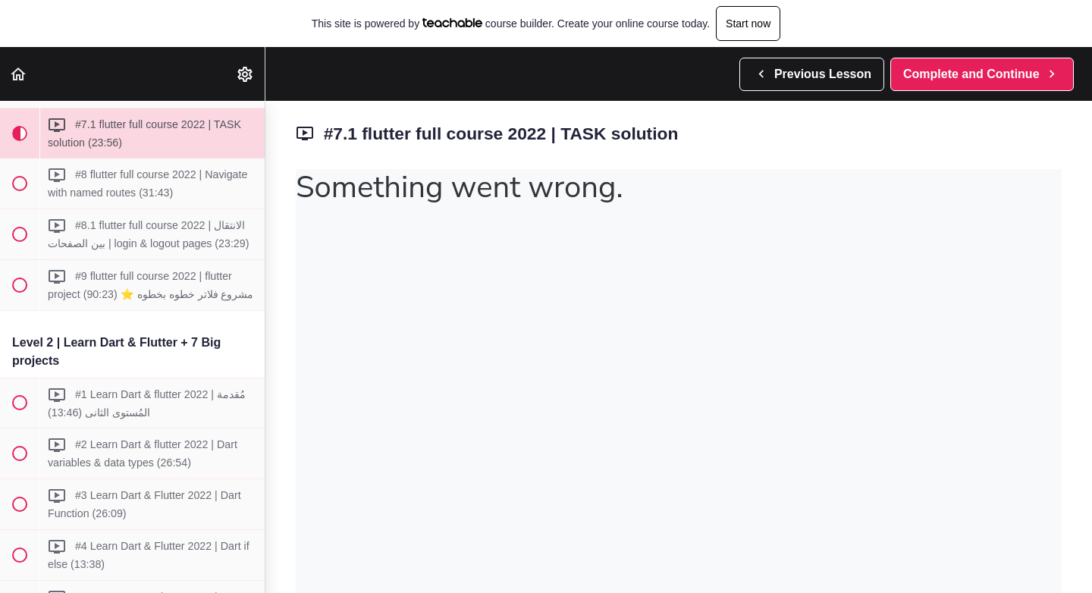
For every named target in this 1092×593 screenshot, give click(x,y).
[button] (19, 74)
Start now (748, 23)
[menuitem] (246, 74)
